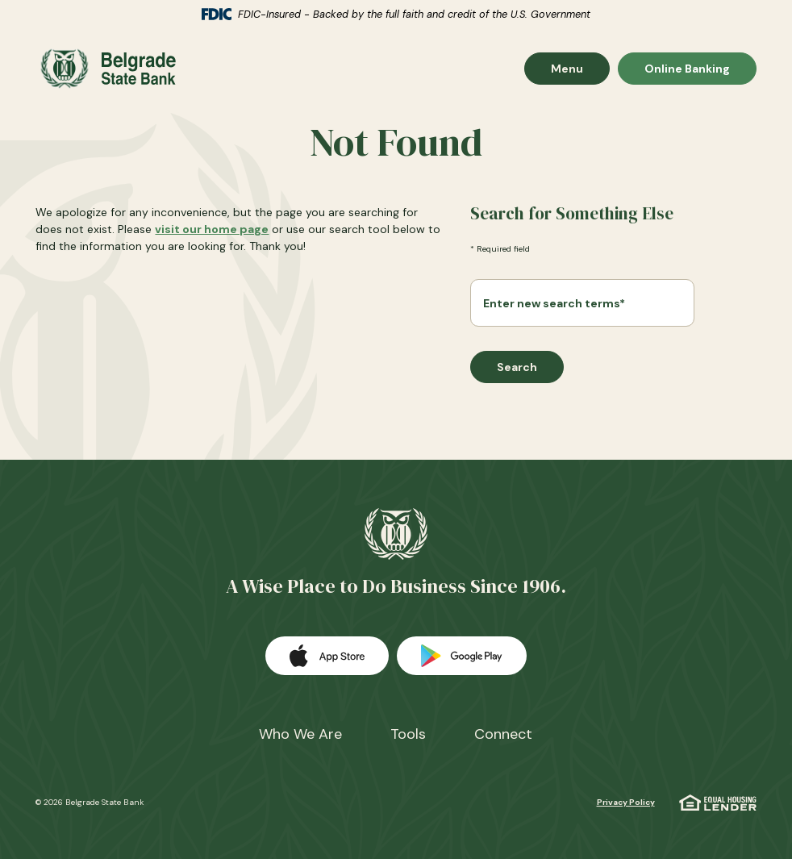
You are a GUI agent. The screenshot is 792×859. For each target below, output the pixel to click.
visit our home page (212, 229)
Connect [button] (503, 734)
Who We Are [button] (300, 734)
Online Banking (687, 68)
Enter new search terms (554, 303)
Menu (580, 68)
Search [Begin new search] (517, 367)
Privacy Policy (626, 802)
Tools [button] (408, 734)
